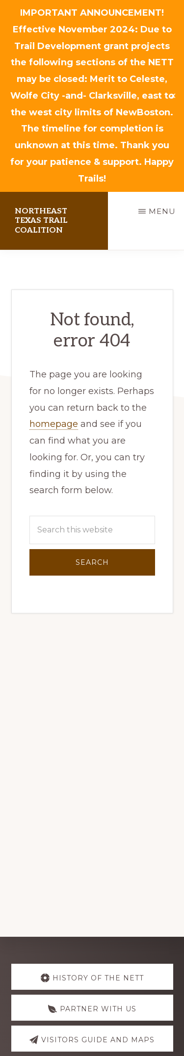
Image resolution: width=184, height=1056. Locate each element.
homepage (53, 424)
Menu (162, 211)
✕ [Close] (173, 96)
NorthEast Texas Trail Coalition (41, 221)
